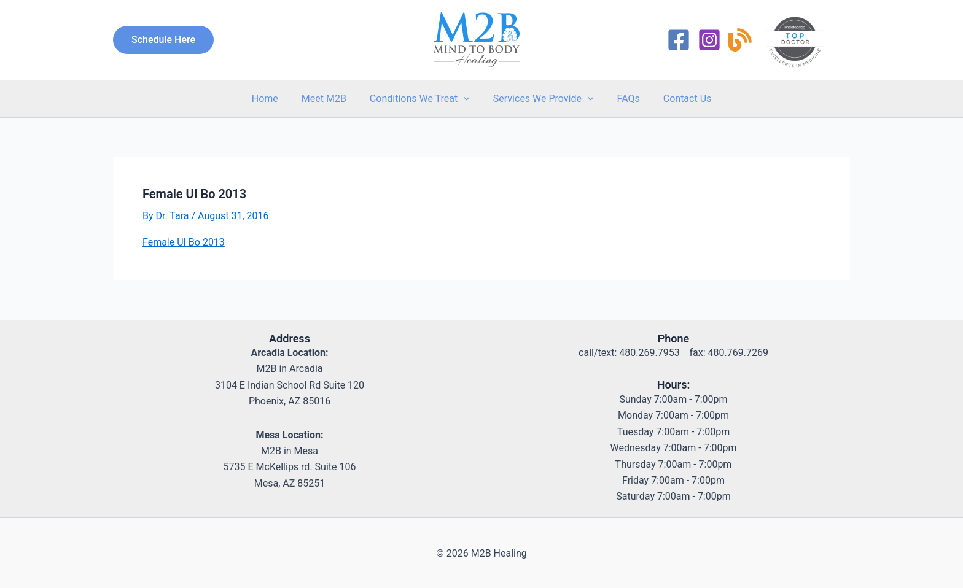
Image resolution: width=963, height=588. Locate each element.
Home (274, 97)
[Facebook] (678, 39)
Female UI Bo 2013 (183, 241)
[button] (163, 39)
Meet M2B (329, 97)
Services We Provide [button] (541, 97)
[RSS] (740, 39)
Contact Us (678, 97)
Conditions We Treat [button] (422, 97)
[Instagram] (709, 39)
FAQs (623, 97)
